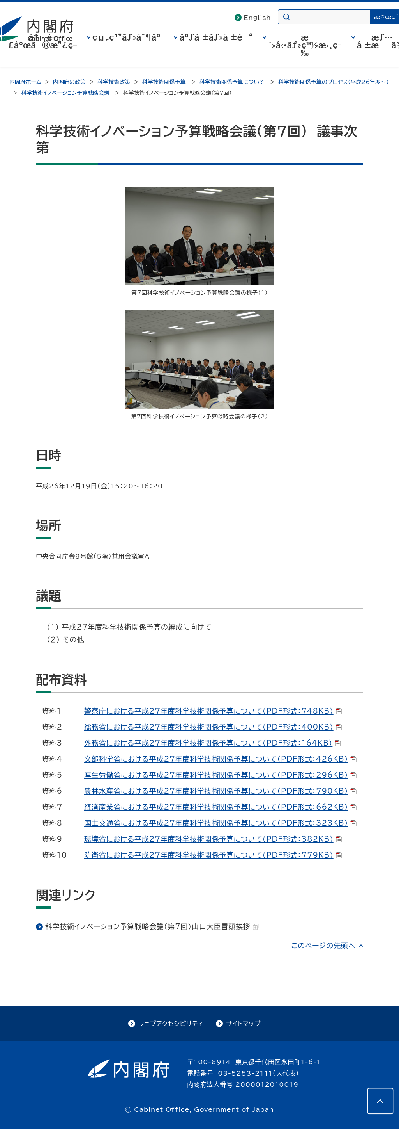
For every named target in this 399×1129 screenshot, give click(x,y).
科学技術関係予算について (233, 82)
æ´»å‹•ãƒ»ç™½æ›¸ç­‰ (304, 45)
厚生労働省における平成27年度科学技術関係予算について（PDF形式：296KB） (220, 774)
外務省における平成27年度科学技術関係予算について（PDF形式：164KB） (212, 742)
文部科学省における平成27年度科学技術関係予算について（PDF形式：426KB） (220, 758)
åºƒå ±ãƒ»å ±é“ (215, 37)
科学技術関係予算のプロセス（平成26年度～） (333, 82)
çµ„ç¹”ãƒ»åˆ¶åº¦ (128, 37)
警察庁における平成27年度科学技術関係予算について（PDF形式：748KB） (213, 710)
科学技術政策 (113, 82)
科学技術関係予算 (165, 82)
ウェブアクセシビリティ (170, 1023)
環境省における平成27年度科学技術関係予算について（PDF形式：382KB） (213, 838)
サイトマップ (243, 1023)
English (257, 17)
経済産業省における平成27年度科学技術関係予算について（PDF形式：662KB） (220, 806)
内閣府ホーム (25, 82)
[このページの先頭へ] (380, 1100)
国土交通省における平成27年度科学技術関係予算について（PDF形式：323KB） (220, 822)
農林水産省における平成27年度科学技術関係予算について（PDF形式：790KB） (220, 790)
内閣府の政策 (69, 82)
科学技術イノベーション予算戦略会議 (66, 93)
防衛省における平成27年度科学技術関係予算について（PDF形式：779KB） (213, 854)
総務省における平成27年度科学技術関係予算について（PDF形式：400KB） (213, 726)
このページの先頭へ (323, 945)
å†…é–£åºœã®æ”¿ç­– (42, 41)
